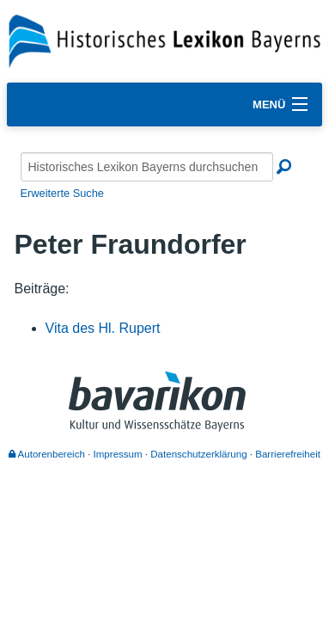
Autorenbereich (47, 454)
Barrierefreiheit (287, 454)
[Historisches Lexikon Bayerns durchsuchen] (147, 166)
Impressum (118, 454)
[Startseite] (164, 40)
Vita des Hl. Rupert (103, 328)
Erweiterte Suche (62, 193)
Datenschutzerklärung (198, 454)
